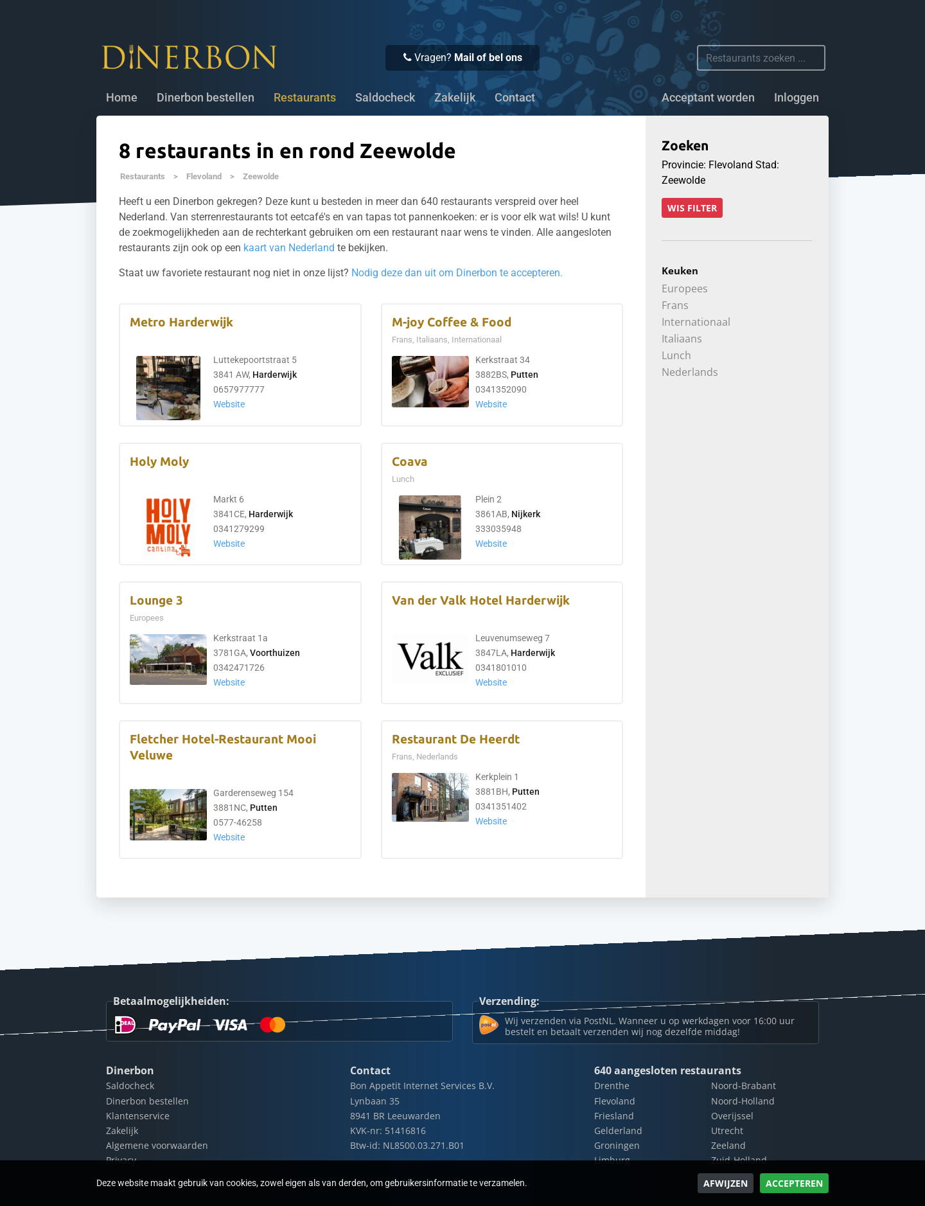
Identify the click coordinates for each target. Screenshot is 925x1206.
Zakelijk (454, 97)
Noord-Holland (743, 1101)
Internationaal (696, 322)
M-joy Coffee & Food (451, 322)
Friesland (614, 1116)
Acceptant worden (708, 97)
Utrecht (727, 1130)
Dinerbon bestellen (205, 97)
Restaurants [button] (305, 97)
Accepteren (794, 1183)
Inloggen (796, 97)
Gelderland (618, 1130)
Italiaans (682, 339)
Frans (675, 305)
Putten (524, 374)
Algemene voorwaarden (157, 1145)
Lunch (676, 355)
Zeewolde (261, 176)
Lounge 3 (156, 600)
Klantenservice (138, 1116)
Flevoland (204, 176)
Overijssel (732, 1116)
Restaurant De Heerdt (456, 739)
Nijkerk (525, 514)
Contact (515, 97)
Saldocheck (385, 97)
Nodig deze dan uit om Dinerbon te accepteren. (457, 273)
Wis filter (692, 208)
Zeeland (728, 1145)
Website (229, 404)
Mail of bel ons (488, 57)
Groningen (617, 1145)
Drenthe (612, 1085)
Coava (410, 461)
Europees (685, 288)
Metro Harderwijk (181, 322)
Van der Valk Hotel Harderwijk (481, 600)
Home (121, 97)
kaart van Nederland (289, 248)
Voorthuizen (275, 653)
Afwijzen (725, 1183)
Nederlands (690, 372)
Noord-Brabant (743, 1085)
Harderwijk (274, 374)
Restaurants (142, 176)
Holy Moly (159, 461)
